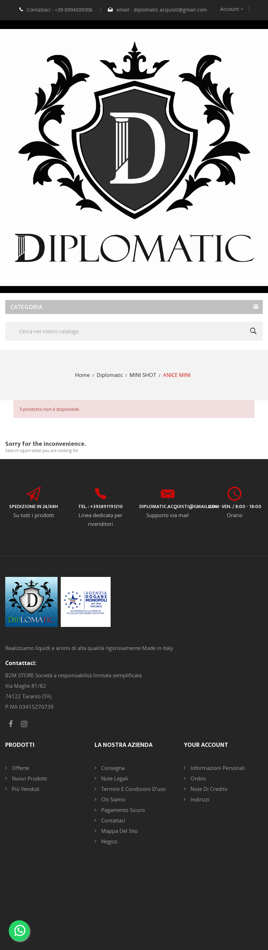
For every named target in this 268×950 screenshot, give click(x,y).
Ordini (197, 778)
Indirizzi (199, 799)
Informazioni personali (217, 767)
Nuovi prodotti (28, 778)
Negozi (109, 841)
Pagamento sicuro (122, 809)
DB (210, 915)
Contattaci (112, 820)
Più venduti (24, 788)
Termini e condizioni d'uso (133, 788)
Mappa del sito (119, 830)
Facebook (11, 724)
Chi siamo (112, 799)
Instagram (24, 724)
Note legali (114, 778)
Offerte (19, 767)
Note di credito (208, 788)
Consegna (112, 767)
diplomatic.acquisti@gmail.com (170, 9)
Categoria (26, 307)
